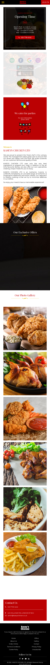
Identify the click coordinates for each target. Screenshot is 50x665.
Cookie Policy (13, 649)
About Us (13, 641)
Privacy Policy (36, 647)
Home (13, 638)
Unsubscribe (36, 649)
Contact (36, 644)
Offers (36, 638)
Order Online (13, 644)
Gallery (36, 641)
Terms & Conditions (13, 647)
